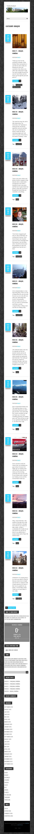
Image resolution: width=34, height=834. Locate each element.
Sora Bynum (15, 662)
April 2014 (7, 749)
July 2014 (6, 741)
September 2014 (8, 737)
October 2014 (8, 734)
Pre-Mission (7, 795)
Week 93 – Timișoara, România (12, 681)
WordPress (27, 823)
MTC (5, 787)
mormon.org (17, 619)
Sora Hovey (24, 660)
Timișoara (7, 797)
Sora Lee (21, 662)
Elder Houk (7, 659)
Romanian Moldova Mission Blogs (15, 666)
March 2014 (7, 751)
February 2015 (8, 724)
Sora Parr (18, 660)
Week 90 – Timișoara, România (12, 689)
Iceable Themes (20, 824)
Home (16, 828)
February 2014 (8, 754)
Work (20, 144)
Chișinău (6, 780)
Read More (15, 81)
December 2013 (8, 759)
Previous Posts (12, 608)
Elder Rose (21, 659)
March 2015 (7, 722)
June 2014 (7, 744)
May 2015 (6, 717)
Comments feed (8, 813)
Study (21, 256)
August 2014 (7, 739)
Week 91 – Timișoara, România (12, 686)
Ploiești (6, 792)
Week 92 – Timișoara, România (12, 684)
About (19, 828)
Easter (21, 85)
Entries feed (7, 811)
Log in (6, 808)
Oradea (6, 790)
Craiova (6, 782)
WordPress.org (8, 816)
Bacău (6, 772)
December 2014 (8, 729)
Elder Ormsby (14, 659)
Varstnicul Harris (15, 665)
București (7, 777)
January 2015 (7, 727)
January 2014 (7, 756)
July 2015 (6, 712)
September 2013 (8, 764)
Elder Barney (12, 660)
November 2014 (8, 732)
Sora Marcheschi (21, 667)
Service (21, 315)
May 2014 (6, 746)
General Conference (16, 87)
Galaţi (6, 785)
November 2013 (8, 761)
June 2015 (7, 714)
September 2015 (8, 707)
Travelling (7, 800)
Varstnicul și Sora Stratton (12, 664)
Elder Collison (8, 662)
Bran (17, 598)
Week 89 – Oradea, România (11, 691)
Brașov (18, 57)
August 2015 (7, 709)
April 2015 (7, 719)
